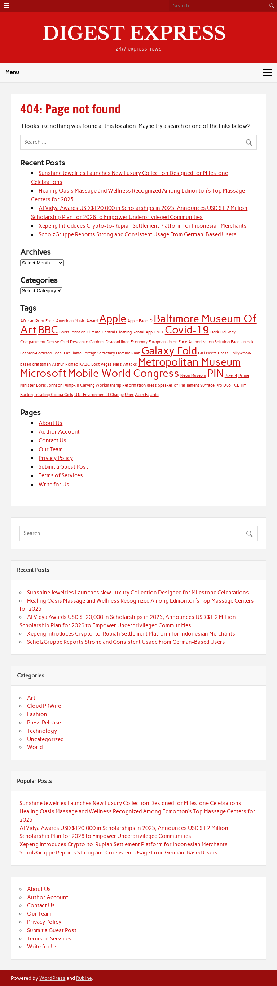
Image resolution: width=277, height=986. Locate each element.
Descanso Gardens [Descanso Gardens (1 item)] (87, 342)
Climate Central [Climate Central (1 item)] (101, 332)
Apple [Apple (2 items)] (112, 318)
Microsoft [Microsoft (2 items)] (43, 373)
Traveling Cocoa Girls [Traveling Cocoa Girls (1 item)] (53, 394)
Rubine (84, 978)
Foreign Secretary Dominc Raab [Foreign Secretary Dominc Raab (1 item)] (111, 353)
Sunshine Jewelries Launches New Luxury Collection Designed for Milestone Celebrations (138, 592)
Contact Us (52, 440)
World (35, 747)
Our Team (51, 449)
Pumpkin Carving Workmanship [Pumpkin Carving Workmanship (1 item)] (92, 385)
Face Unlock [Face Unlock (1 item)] (242, 342)
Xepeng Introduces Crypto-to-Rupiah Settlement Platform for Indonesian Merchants (143, 226)
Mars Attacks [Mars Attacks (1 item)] (125, 364)
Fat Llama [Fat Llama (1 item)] (73, 353)
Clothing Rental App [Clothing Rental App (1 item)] (134, 332)
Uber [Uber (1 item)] (129, 394)
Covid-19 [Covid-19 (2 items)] (187, 329)
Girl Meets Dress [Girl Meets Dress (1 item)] (213, 353)
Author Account (59, 432)
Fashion (37, 714)
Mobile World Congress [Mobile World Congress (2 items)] (123, 373)
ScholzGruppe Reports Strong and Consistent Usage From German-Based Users (138, 234)
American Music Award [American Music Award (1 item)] (77, 321)
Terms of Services (61, 475)
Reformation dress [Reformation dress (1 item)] (139, 385)
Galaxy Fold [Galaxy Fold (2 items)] (169, 350)
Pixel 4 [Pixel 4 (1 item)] (231, 375)
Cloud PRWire (44, 706)
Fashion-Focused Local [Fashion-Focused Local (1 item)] (41, 353)
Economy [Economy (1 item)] (139, 342)
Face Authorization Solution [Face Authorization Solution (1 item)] (204, 342)
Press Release (44, 722)
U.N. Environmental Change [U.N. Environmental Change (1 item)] (99, 394)
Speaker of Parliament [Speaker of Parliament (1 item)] (178, 385)
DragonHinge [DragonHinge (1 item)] (117, 342)
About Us (50, 423)
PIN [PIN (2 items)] (215, 373)
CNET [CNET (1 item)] (159, 332)
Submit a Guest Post (63, 467)
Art (31, 698)
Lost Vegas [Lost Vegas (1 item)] (101, 364)
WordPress (52, 978)
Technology (42, 731)
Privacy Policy (56, 458)
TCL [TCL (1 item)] (235, 385)
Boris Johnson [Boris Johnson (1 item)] (72, 332)
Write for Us (54, 484)
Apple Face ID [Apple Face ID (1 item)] (140, 321)
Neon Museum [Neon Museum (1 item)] (193, 375)
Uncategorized (45, 739)
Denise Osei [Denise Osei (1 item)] (58, 342)
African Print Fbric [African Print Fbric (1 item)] (37, 321)
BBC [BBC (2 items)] (48, 329)
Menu (12, 72)
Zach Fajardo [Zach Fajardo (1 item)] (147, 394)
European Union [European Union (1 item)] (163, 342)
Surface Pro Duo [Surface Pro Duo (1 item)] (215, 385)
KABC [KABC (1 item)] (84, 364)
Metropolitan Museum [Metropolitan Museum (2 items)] (189, 362)
